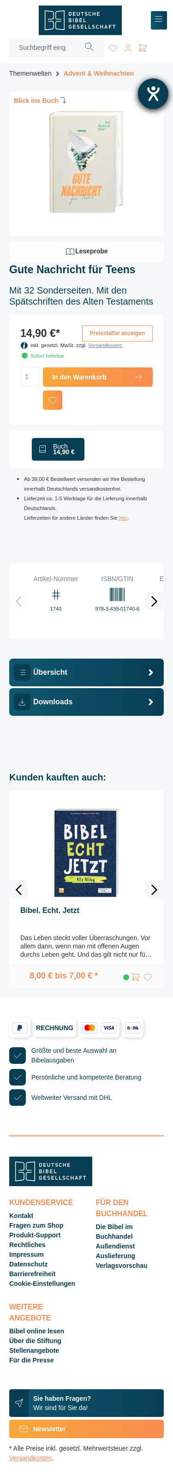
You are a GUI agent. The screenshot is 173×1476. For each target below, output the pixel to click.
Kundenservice (41, 1202)
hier (123, 518)
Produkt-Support (34, 1235)
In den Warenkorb (97, 377)
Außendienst (115, 1246)
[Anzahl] (29, 376)
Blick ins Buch (41, 100)
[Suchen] (89, 48)
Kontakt (21, 1215)
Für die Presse (31, 1360)
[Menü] (159, 20)
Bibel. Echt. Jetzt (49, 910)
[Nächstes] (154, 601)
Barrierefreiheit (32, 1274)
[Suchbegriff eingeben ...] (42, 48)
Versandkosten (105, 345)
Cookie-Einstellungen (42, 1283)
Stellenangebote (34, 1350)
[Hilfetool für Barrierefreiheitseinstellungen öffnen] (153, 93)
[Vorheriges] (18, 601)
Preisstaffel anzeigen (117, 333)
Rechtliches (27, 1244)
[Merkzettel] (113, 46)
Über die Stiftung (35, 1340)
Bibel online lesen (36, 1331)
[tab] (86, 672)
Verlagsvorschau (122, 1265)
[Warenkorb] (142, 46)
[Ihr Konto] (127, 46)
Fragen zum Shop (36, 1225)
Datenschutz (28, 1264)
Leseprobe (86, 251)
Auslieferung (116, 1256)
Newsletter (37, 1429)
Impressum (26, 1254)
